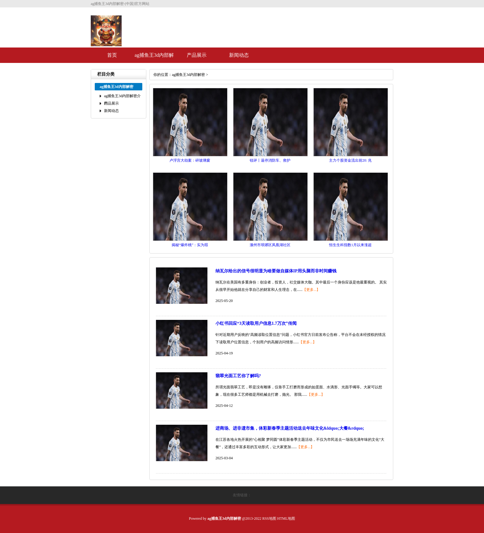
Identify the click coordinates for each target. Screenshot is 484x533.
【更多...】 (311, 289)
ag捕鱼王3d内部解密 (188, 74)
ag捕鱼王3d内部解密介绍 (154, 57)
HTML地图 (286, 518)
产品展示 (197, 55)
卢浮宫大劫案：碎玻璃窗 (189, 160)
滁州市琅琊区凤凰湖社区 (270, 245)
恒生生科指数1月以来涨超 (350, 245)
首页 (112, 55)
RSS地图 (269, 518)
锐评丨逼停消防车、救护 (270, 160)
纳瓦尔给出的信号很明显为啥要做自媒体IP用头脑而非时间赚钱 (275, 271)
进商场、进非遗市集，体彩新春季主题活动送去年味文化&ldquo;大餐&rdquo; (289, 428)
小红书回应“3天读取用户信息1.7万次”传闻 (256, 323)
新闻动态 (239, 55)
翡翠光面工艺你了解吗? (238, 376)
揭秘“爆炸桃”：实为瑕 (190, 245)
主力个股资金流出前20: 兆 (350, 160)
